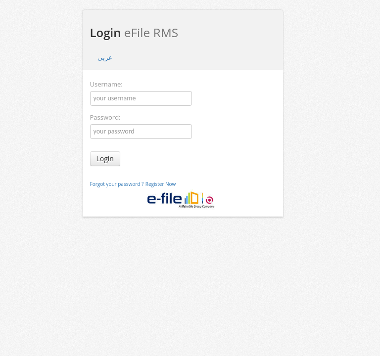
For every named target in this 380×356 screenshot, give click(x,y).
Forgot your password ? (117, 183)
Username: (106, 84)
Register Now (160, 183)
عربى (104, 57)
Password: (105, 117)
